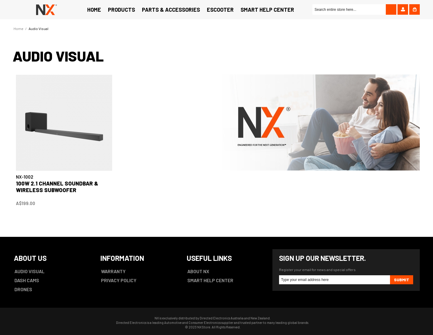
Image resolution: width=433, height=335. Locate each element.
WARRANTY (113, 271)
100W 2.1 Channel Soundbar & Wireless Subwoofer (57, 186)
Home (18, 28)
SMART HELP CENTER (210, 280)
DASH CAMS (26, 280)
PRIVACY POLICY (119, 280)
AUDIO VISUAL (29, 271)
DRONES (23, 289)
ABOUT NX (198, 271)
